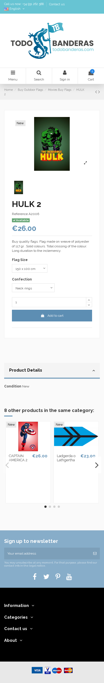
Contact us (57, 4)
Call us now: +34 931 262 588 (24, 4)
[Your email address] (47, 553)
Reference (20, 214)
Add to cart (51, 316)
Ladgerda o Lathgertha (66, 458)
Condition (12, 386)
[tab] (52, 371)
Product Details (52, 370)
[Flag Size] (29, 268)
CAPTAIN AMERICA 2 (18, 458)
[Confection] (33, 287)
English (14, 9)
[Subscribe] (95, 553)
